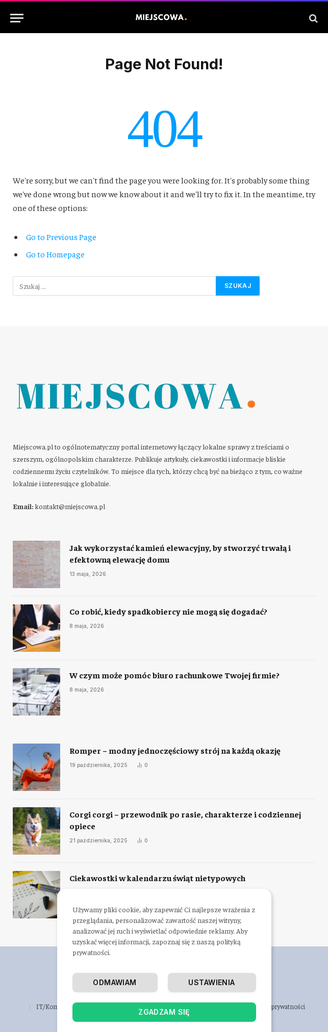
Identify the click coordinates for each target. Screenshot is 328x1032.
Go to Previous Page (61, 236)
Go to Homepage (55, 254)
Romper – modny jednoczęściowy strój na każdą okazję (175, 750)
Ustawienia (211, 982)
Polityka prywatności (276, 1006)
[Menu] (16, 18)
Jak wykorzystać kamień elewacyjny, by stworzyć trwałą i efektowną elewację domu (180, 553)
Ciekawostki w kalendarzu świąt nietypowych (157, 877)
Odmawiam (114, 982)
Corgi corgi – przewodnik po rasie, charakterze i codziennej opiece (185, 820)
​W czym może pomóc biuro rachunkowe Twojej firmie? (174, 675)
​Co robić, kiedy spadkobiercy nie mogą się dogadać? (168, 611)
